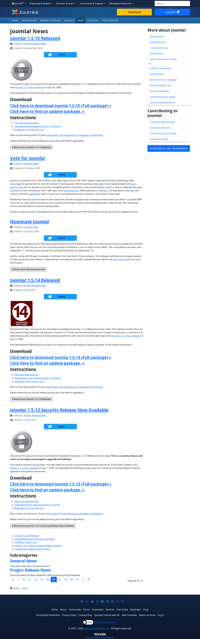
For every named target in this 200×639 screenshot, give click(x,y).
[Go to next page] (83, 579)
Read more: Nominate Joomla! (28, 269)
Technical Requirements (162, 102)
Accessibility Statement (48, 615)
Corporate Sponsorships (162, 122)
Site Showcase (71, 190)
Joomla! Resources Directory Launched (34, 539)
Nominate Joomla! (29, 221)
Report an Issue (147, 615)
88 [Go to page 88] (65, 579)
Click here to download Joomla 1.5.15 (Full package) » (60, 105)
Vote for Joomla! (27, 158)
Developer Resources (120, 3)
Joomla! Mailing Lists (160, 85)
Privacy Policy (69, 615)
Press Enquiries (110, 20)
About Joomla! (29, 20)
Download (134, 12)
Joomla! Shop (156, 74)
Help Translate (129, 615)
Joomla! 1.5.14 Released (35, 280)
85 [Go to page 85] (47, 579)
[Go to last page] (88, 579)
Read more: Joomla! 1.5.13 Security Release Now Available (43, 525)
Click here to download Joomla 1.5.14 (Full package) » (60, 357)
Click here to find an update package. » (47, 111)
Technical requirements (26, 122)
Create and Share (159, 47)
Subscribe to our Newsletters (169, 148)
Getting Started (158, 42)
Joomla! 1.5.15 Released (35, 38)
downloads (34, 193)
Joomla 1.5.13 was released (126, 335)
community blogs (122, 259)
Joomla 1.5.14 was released (30, 87)
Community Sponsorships (163, 133)
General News (31, 163)
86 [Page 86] (53, 579)
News (80, 20)
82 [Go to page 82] (29, 579)
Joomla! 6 (69, 20)
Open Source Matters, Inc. (97, 628)
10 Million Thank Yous (25, 542)
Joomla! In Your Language (163, 79)
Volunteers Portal (159, 139)
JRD (132, 190)
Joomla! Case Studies (160, 68)
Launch (172, 12)
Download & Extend (40, 3)
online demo (52, 135)
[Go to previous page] (18, 579)
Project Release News (35, 43)
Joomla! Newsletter (160, 91)
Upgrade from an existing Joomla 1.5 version (37, 126)
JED (105, 190)
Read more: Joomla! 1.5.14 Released (31, 399)
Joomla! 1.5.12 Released (26, 535)
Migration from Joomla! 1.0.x (29, 129)
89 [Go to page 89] (72, 579)
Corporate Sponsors (160, 127)
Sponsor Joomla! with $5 (107, 615)
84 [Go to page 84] (41, 579)
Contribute (92, 20)
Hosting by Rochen (100, 637)
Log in (161, 615)
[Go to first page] (13, 579)
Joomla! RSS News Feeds (162, 96)
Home (15, 20)
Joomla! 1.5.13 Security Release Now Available (59, 410)
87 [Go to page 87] (59, 579)
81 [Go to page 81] (23, 579)
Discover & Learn (65, 3)
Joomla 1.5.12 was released (24, 468)
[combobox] (172, 3)
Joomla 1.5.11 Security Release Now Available (37, 545)
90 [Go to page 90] (78, 579)
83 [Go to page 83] (35, 579)
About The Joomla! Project (163, 59)
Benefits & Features (50, 20)
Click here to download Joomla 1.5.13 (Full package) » (60, 484)
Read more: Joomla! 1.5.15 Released (31, 147)
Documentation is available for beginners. (81, 135)
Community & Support (92, 3)
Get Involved (156, 53)
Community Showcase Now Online (32, 549)
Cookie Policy (85, 615)
